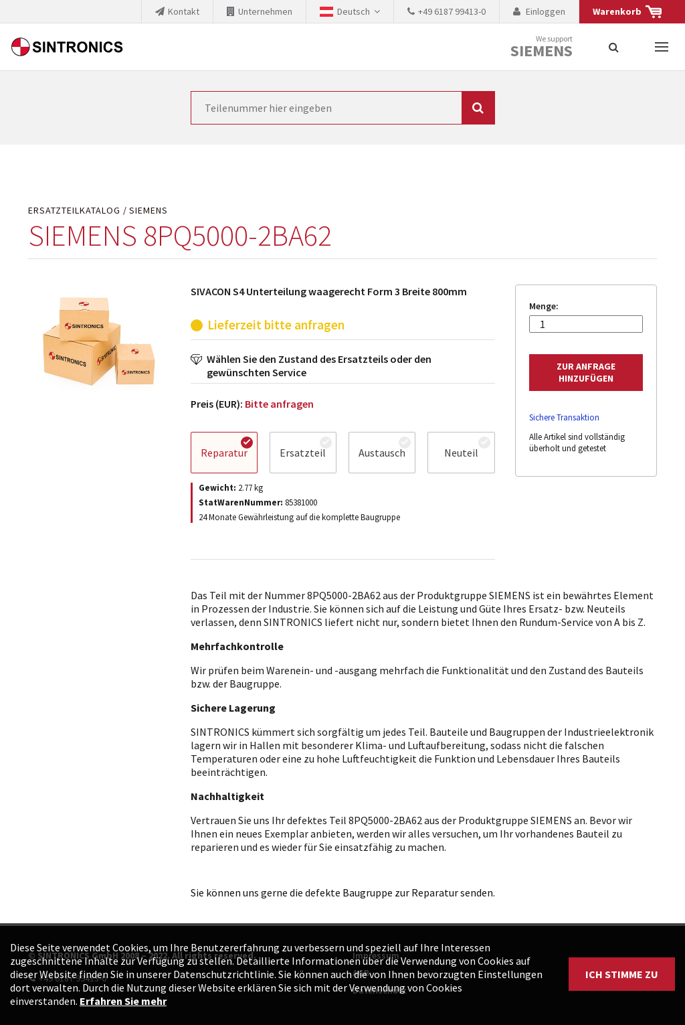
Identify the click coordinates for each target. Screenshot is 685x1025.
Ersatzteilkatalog (74, 210)
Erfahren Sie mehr (123, 1001)
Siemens (541, 51)
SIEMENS (148, 210)
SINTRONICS (67, 46)
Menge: (544, 306)
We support (541, 47)
